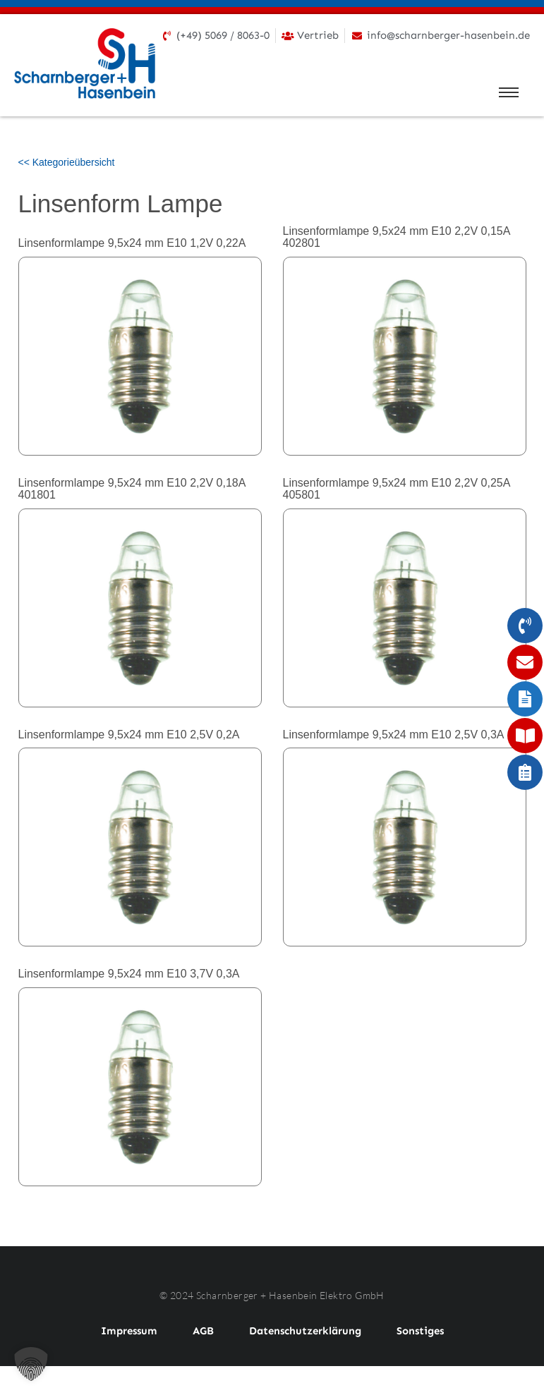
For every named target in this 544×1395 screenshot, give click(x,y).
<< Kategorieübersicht (66, 162)
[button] (31, 1364)
